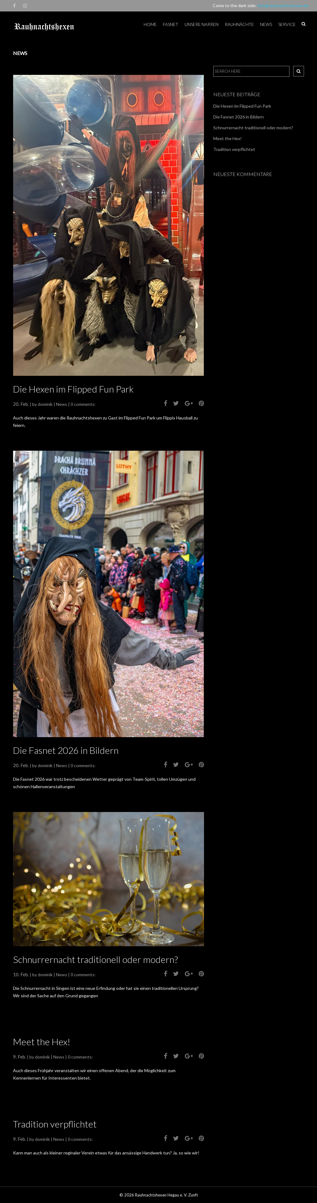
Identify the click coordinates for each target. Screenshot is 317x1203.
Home (150, 24)
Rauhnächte (239, 24)
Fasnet (170, 24)
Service (287, 24)
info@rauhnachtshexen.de (283, 5)
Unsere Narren (202, 24)
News (266, 24)
